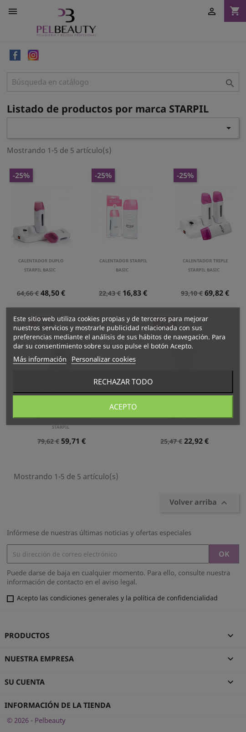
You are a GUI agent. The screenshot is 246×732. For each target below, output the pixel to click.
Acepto (123, 407)
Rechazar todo (123, 382)
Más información (40, 358)
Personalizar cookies (104, 358)
